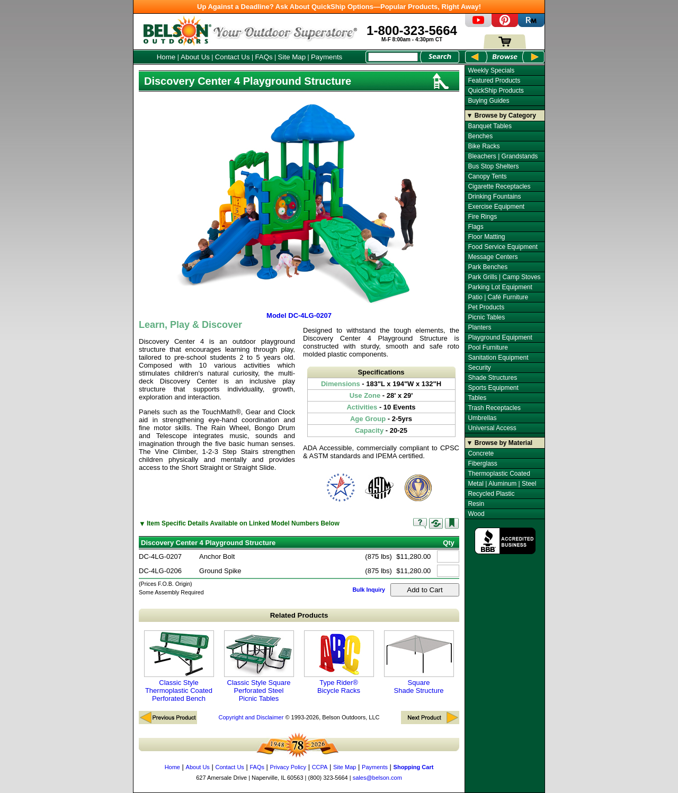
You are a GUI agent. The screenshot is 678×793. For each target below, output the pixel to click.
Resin (476, 503)
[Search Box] (393, 56)
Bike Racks (483, 146)
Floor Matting (486, 236)
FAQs (263, 57)
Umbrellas (482, 418)
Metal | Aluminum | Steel (502, 483)
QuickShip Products (495, 90)
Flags (475, 226)
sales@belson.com (377, 777)
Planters (479, 327)
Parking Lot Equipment (500, 287)
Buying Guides (488, 100)
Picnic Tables (486, 317)
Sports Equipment (493, 387)
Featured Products (494, 80)
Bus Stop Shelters (493, 166)
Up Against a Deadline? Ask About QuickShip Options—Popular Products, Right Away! (339, 7)
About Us (195, 57)
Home (166, 57)
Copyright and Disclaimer (250, 717)
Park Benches (487, 267)
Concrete (481, 453)
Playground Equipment (500, 337)
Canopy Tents (487, 176)
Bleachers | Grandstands (503, 156)
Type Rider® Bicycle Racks (339, 662)
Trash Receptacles (494, 408)
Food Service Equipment (502, 247)
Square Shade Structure (419, 662)
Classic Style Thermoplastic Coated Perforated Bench (179, 666)
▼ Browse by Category (501, 115)
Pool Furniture (487, 347)
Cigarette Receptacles (499, 186)
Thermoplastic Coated (499, 473)
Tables (477, 398)
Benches (480, 136)
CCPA (320, 767)
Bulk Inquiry (368, 589)
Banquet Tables (490, 126)
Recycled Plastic (491, 493)
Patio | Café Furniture (498, 297)
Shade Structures (492, 377)
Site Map (292, 57)
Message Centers (493, 257)
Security (479, 367)
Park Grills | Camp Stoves (504, 277)
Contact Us (232, 57)
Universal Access (492, 428)
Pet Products (486, 307)
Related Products (299, 615)
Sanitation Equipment (498, 357)
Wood (476, 514)
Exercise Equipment (496, 206)
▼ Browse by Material (500, 443)
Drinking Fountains (494, 196)
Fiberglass (482, 463)
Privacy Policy (288, 767)
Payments (326, 57)
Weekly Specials (491, 70)
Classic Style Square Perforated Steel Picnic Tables (259, 666)
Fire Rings (482, 216)
